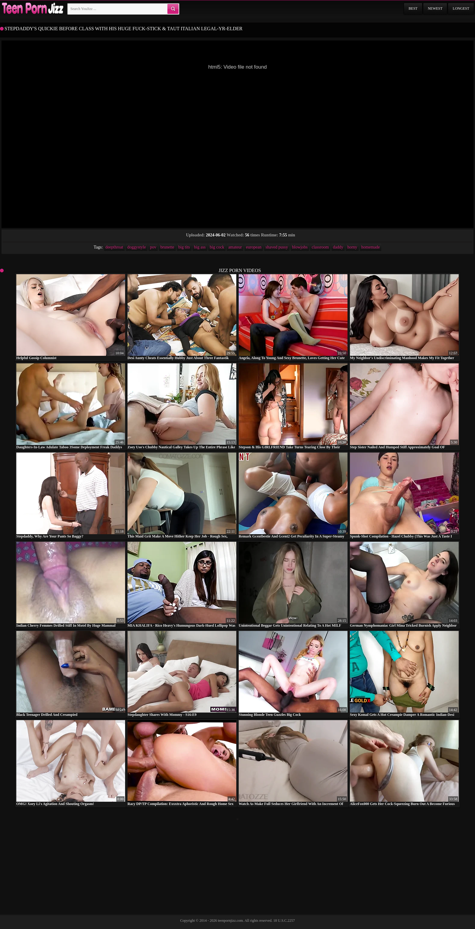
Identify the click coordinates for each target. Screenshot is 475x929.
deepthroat (114, 247)
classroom (320, 247)
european (253, 247)
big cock (217, 247)
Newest (435, 8)
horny (352, 247)
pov (153, 247)
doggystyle (136, 247)
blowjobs (300, 247)
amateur (235, 247)
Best (413, 8)
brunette (167, 247)
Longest (461, 8)
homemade (370, 247)
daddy (338, 247)
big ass (200, 247)
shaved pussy (277, 247)
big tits (184, 247)
